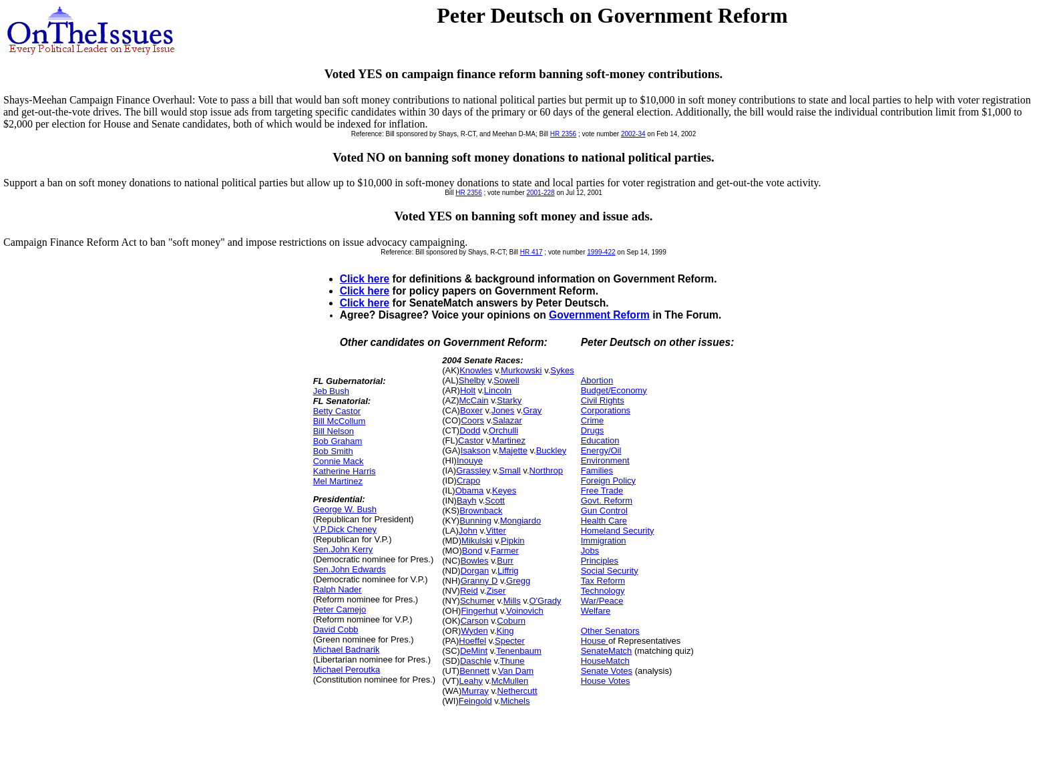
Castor (470, 440)
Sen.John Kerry (343, 549)
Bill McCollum (339, 421)
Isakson (476, 450)
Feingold (475, 701)
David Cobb (336, 629)
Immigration (603, 541)
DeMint (473, 651)
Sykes (562, 370)
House (594, 641)
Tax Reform (603, 581)
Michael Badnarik (346, 649)
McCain (473, 400)
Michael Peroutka (346, 669)
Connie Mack (338, 461)
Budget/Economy (614, 390)
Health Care (604, 521)
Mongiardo (520, 521)
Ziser (495, 591)
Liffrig (508, 571)
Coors (472, 420)
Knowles (475, 370)
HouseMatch (605, 661)
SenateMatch (606, 651)
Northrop (547, 470)
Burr (505, 561)
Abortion (597, 380)
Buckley (551, 450)
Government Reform (599, 315)
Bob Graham (338, 441)
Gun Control (604, 511)
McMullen (510, 681)
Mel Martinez (338, 481)
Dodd (469, 430)
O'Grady (545, 601)
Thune (512, 661)
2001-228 (540, 192)
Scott (495, 501)
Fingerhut (479, 611)
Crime (592, 420)
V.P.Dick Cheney (345, 529)
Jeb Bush (331, 391)
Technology (603, 591)
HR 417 (531, 252)
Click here (365, 278)
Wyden (474, 631)
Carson (475, 621)
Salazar (507, 420)
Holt (467, 390)
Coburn (511, 621)
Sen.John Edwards (349, 569)
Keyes (504, 491)
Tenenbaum (519, 651)
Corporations (605, 410)
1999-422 (601, 252)
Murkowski (521, 370)
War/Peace (602, 601)
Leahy (470, 681)
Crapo (468, 480)
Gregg (518, 581)
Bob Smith (333, 451)
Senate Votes (606, 671)
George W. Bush (345, 509)
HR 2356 (563, 134)
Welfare (596, 611)
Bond (472, 551)
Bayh (467, 501)
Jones (503, 410)
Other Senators (610, 631)
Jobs (590, 551)
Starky (509, 400)
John (468, 531)
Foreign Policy (608, 480)
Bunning (475, 521)
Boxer (471, 410)
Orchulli (503, 430)
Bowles (475, 561)
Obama (469, 491)
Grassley (473, 470)
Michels (515, 701)
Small (510, 470)
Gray (532, 410)
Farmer (505, 551)
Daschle (475, 661)
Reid (469, 591)
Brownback (480, 511)
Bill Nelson (333, 431)
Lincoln (497, 390)
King (505, 631)
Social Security (609, 571)
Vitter (496, 531)
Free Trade (602, 491)
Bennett (474, 671)
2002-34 (633, 134)
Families (597, 470)
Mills (512, 601)
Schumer (477, 601)
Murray (474, 691)
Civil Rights (602, 400)
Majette (513, 450)
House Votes (605, 681)
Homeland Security (617, 531)
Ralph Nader (337, 589)
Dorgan (475, 571)
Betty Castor (337, 411)
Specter (510, 641)
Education (600, 440)
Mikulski (476, 541)
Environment (605, 460)
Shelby (472, 380)
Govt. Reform (606, 501)
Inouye (470, 460)
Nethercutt (517, 691)
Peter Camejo (339, 609)
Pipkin (512, 541)
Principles (599, 561)
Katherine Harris (344, 471)
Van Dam (516, 671)
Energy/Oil (601, 450)
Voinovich (525, 611)
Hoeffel (472, 641)
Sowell (506, 380)
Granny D (479, 581)
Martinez (509, 440)
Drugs (592, 430)
